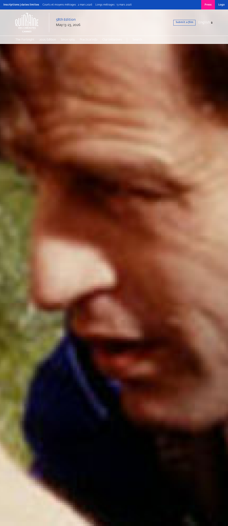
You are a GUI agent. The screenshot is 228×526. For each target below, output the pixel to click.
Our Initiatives (112, 39)
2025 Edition (47, 39)
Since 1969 (68, 39)
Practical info (89, 39)
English (204, 22)
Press (208, 5)
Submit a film (180, 22)
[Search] (149, 40)
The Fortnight (24, 39)
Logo (221, 5)
